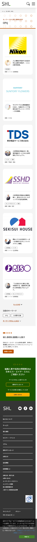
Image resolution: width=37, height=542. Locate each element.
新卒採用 (8, 69)
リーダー (8, 159)
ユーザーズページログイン (10, 481)
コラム (5, 444)
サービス (5, 425)
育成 (13, 159)
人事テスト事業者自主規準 (10, 490)
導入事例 (8, 11)
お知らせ (5, 456)
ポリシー (18, 511)
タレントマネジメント (10, 203)
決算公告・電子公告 (8, 475)
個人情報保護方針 (8, 487)
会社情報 (5, 463)
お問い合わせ (18, 395)
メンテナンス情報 (8, 484)
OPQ (12, 11)
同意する (27, 537)
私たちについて (7, 419)
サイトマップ (6, 511)
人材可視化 (8, 248)
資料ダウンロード (17, 384)
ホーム (3, 11)
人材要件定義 (17, 315)
